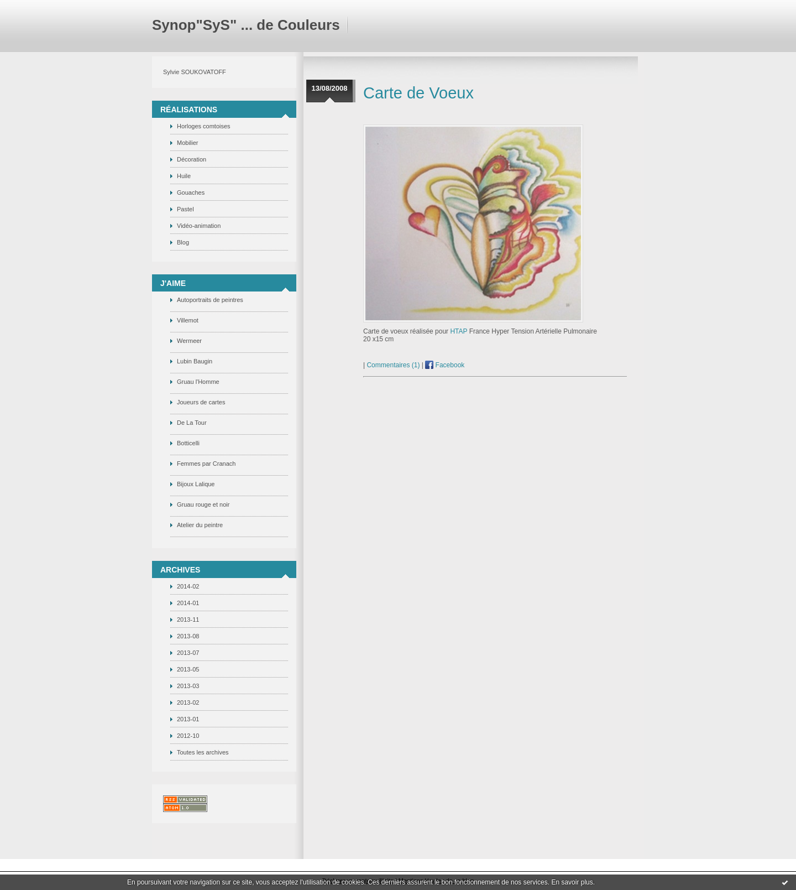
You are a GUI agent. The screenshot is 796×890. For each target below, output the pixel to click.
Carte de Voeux (418, 93)
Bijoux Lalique (196, 484)
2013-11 (188, 619)
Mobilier (187, 142)
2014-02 (188, 586)
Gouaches (191, 192)
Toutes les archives (203, 752)
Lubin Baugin (194, 361)
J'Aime (173, 283)
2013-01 (188, 719)
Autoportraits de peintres (210, 299)
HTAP (458, 331)
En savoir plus (572, 882)
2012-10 (188, 735)
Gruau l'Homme (198, 381)
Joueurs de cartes (201, 402)
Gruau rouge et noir (203, 504)
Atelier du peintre (200, 525)
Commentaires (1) (393, 365)
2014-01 (188, 603)
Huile (184, 176)
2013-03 (188, 686)
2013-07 (188, 652)
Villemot (187, 320)
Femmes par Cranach (206, 463)
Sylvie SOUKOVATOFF (194, 72)
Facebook (444, 365)
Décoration (191, 159)
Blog (183, 242)
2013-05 (188, 669)
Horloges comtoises (204, 126)
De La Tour (192, 422)
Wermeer (189, 340)
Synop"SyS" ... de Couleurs (246, 25)
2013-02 (188, 702)
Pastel (185, 209)
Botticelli (188, 443)
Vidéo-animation (199, 225)
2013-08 (188, 636)
